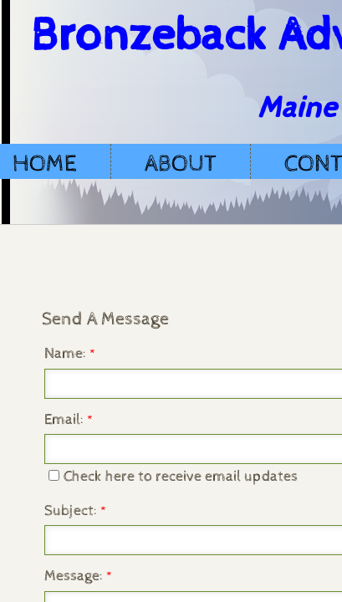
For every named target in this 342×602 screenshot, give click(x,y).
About (181, 163)
